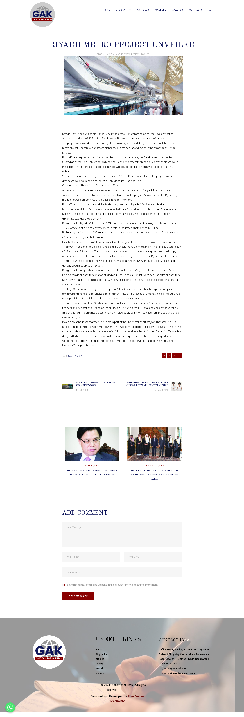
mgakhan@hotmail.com (174, 676)
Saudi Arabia (75, 356)
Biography (102, 657)
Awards (100, 671)
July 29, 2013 (107, 37)
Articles (100, 662)
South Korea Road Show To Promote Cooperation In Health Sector (91, 477)
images (100, 676)
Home (98, 54)
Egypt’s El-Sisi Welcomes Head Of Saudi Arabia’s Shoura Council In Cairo (154, 477)
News (122, 37)
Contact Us (178, 643)
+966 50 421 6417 (169, 671)
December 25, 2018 (154, 468)
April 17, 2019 (92, 468)
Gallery (100, 667)
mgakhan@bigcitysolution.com (178, 681)
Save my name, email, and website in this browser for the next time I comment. (112, 587)
